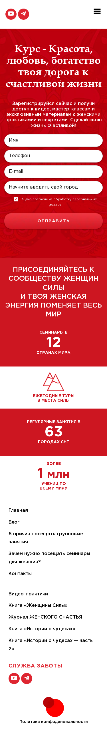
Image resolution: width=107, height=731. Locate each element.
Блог (14, 522)
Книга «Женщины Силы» (38, 605)
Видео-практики (28, 594)
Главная (18, 510)
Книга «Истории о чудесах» (42, 629)
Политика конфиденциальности (53, 722)
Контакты (20, 574)
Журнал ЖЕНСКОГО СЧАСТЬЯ (45, 617)
